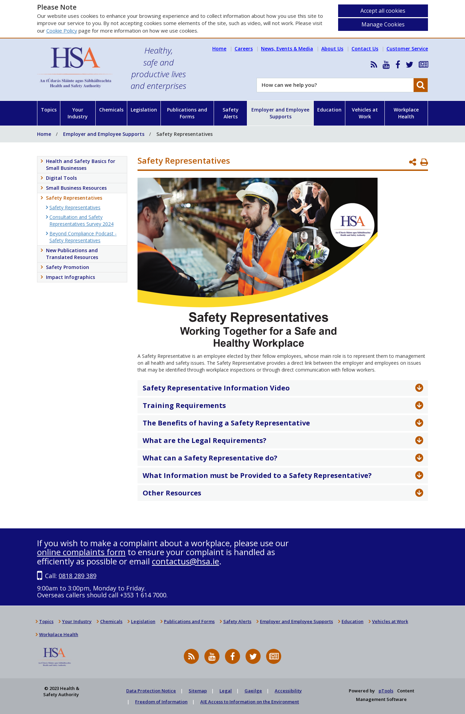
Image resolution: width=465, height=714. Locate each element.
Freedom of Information (161, 702)
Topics (49, 109)
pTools (386, 691)
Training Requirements (184, 405)
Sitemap (198, 691)
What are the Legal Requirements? (204, 440)
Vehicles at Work (365, 113)
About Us (332, 48)
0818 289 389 (77, 576)
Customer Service (407, 48)
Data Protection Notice (151, 691)
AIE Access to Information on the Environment (249, 702)
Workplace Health (406, 113)
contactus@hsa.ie (185, 561)
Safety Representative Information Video (216, 388)
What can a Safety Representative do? (210, 458)
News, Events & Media (287, 48)
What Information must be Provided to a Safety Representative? (257, 475)
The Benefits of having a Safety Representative (226, 423)
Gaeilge (253, 691)
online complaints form (81, 552)
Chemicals (111, 109)
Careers (244, 48)
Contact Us (364, 48)
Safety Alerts (231, 113)
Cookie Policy (61, 30)
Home (219, 48)
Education (329, 109)
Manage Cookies (383, 24)
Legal (225, 691)
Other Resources (172, 493)
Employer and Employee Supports (280, 113)
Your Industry (78, 113)
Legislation (144, 109)
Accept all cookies (382, 10)
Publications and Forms (187, 113)
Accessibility (288, 691)
